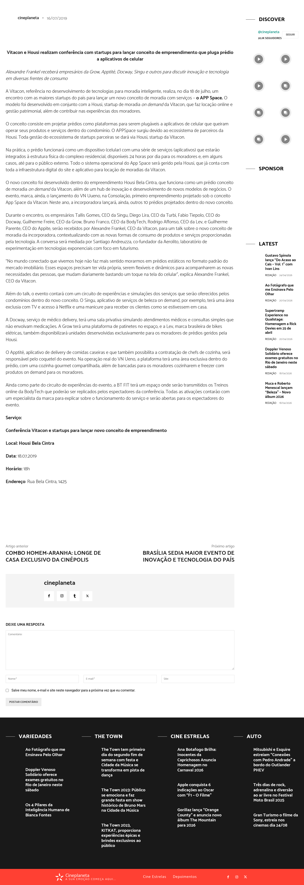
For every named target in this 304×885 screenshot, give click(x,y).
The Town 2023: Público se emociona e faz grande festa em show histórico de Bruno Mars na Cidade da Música (123, 800)
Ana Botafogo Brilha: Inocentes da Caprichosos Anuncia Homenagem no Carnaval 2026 (196, 760)
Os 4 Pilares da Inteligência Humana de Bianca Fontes (47, 810)
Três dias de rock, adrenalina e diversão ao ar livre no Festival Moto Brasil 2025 (273, 792)
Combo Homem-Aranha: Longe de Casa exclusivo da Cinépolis (53, 557)
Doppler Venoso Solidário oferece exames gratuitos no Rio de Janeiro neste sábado (281, 349)
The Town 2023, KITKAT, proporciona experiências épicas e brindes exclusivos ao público (121, 835)
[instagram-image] (259, 59)
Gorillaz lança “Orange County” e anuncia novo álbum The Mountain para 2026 (199, 817)
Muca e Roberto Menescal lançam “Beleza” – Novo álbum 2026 (278, 381)
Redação (270, 275)
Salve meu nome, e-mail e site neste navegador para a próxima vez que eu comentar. (73, 690)
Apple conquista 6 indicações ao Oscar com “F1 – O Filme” (195, 790)
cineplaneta (59, 583)
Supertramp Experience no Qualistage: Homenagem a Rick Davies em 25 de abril (281, 316)
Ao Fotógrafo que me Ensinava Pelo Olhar (281, 287)
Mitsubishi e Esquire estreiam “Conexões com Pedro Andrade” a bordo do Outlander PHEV (274, 760)
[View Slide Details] (272, 203)
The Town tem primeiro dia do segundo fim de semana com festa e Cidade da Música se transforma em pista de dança (123, 762)
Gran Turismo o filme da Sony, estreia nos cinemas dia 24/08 (275, 820)
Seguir (290, 34)
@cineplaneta (268, 32)
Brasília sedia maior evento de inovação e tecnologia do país (188, 557)
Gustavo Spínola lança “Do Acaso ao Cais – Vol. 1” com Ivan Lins (280, 262)
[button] (263, 12)
